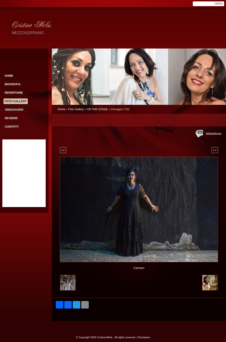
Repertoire (14, 92)
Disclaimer (144, 337)
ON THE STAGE (97, 109)
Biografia (12, 84)
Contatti (12, 126)
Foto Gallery (76, 109)
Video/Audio (14, 109)
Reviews (11, 118)
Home (61, 109)
